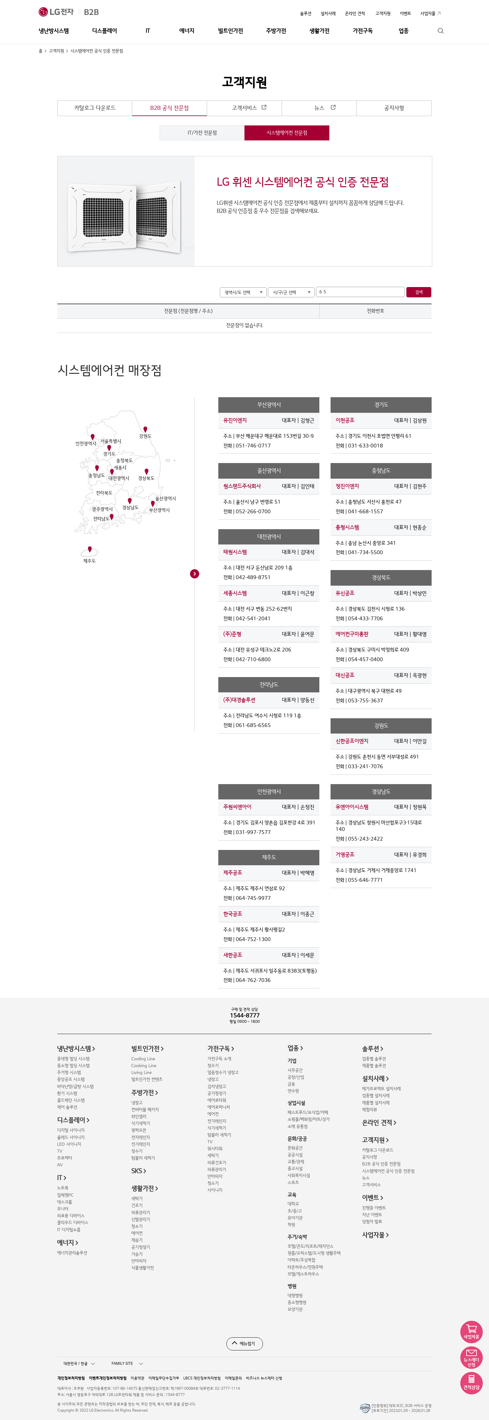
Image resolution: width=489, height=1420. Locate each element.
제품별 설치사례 (376, 1102)
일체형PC (65, 1195)
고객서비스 (244, 108)
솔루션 (305, 13)
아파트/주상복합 (301, 1260)
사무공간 (295, 1070)
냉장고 (137, 1102)
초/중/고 (295, 1211)
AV (60, 1165)
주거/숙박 (297, 1237)
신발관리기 (140, 1219)
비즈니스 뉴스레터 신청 (264, 1378)
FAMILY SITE (127, 1364)
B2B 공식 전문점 (169, 108)
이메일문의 (233, 1378)
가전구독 (363, 31)
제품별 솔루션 (374, 1065)
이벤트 (370, 1198)
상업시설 (296, 1103)
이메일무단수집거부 (163, 1378)
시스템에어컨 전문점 (287, 133)
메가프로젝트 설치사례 (381, 1088)
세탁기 (137, 1198)
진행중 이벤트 (374, 1208)
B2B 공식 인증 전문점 (381, 1164)
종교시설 (295, 1168)
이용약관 (137, 1378)
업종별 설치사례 (376, 1095)
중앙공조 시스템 (71, 1079)
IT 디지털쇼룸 (68, 1229)
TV (59, 1151)
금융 (291, 1084)
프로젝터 (64, 1158)
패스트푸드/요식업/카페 (308, 1112)
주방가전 (276, 31)
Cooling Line (143, 1058)
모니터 (62, 1209)
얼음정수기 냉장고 (223, 1072)
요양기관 (295, 1309)
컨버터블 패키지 (145, 1109)
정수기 (137, 1151)
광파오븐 (138, 1130)
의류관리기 (140, 1212)
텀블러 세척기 (143, 1158)
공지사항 (394, 108)
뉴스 (319, 108)
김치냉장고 (216, 1086)
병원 (292, 1286)
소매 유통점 (297, 1126)
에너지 (186, 31)
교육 (292, 1195)
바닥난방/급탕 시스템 (75, 1086)
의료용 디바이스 (71, 1215)
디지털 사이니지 (71, 1130)
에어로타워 (216, 1100)
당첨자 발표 (372, 1221)
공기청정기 (140, 1247)
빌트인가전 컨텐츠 (146, 1079)
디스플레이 (104, 31)
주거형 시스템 (69, 1072)
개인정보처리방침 (71, 1378)
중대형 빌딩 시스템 (73, 1058)
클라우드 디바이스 (72, 1222)
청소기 (137, 1226)
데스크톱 (64, 1202)
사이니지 (214, 1190)
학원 (291, 1224)
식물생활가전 (142, 1268)
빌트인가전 (230, 31)
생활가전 (319, 31)
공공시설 (295, 1155)
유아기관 (295, 1218)
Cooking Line (143, 1065)
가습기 (137, 1254)
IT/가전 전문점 (202, 133)
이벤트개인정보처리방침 (108, 1378)
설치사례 (328, 13)
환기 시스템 (67, 1093)
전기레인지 (140, 1144)
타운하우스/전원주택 (305, 1267)
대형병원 (295, 1295)
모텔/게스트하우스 (303, 1274)
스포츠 (293, 1182)
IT (148, 31)
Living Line (141, 1072)
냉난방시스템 (54, 31)
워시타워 (214, 1148)
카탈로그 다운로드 (95, 108)
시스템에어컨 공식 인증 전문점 (388, 1171)
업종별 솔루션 (374, 1058)
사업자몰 (373, 1235)
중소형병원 (297, 1302)
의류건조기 (216, 1162)
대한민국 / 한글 (79, 1364)
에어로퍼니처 (218, 1107)
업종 (404, 31)
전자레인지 (140, 1137)
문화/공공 (297, 1139)
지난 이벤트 (372, 1215)
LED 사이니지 (69, 1144)
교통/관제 (296, 1161)
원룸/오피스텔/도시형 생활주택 (314, 1253)
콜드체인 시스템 (71, 1100)
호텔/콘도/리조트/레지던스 (310, 1246)
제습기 (137, 1240)
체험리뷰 (369, 1109)
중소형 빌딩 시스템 (73, 1065)
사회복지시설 (299, 1175)
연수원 (293, 1091)
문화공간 (295, 1148)
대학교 (293, 1204)
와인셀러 (138, 1116)
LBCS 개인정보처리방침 (202, 1378)
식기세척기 (140, 1123)
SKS (136, 1171)
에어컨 (137, 1233)
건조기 (137, 1205)
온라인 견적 (355, 13)
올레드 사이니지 (71, 1137)
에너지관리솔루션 (72, 1253)
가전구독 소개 (219, 1058)
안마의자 (138, 1261)
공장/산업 (296, 1077)
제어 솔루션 (67, 1107)
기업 (292, 1061)
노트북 (62, 1188)
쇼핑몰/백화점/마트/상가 (309, 1119)
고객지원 (56, 51)
